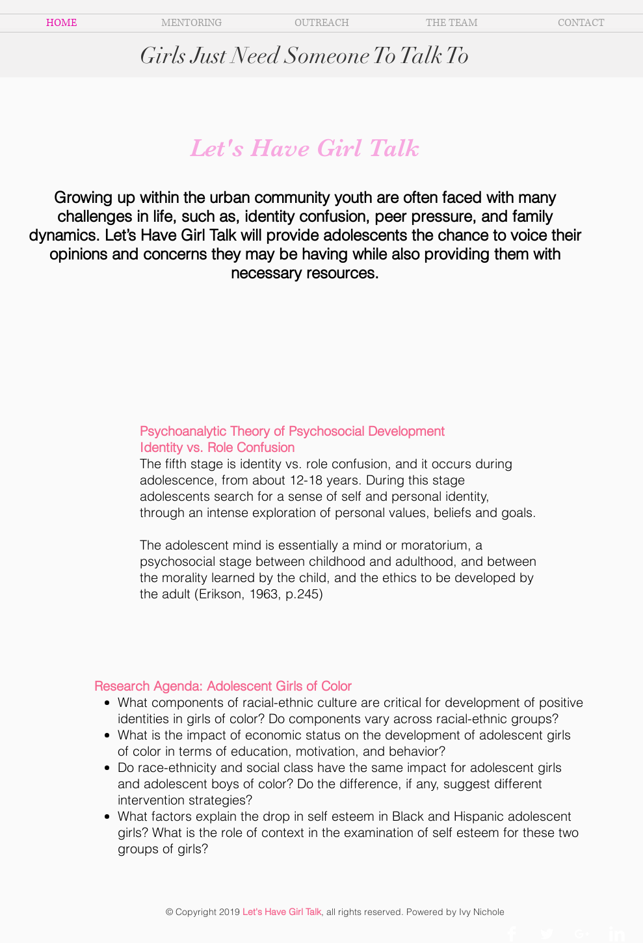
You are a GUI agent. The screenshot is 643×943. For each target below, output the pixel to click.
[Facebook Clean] (511, 934)
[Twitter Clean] (547, 934)
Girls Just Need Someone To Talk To (304, 56)
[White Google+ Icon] (582, 934)
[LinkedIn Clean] (617, 934)
